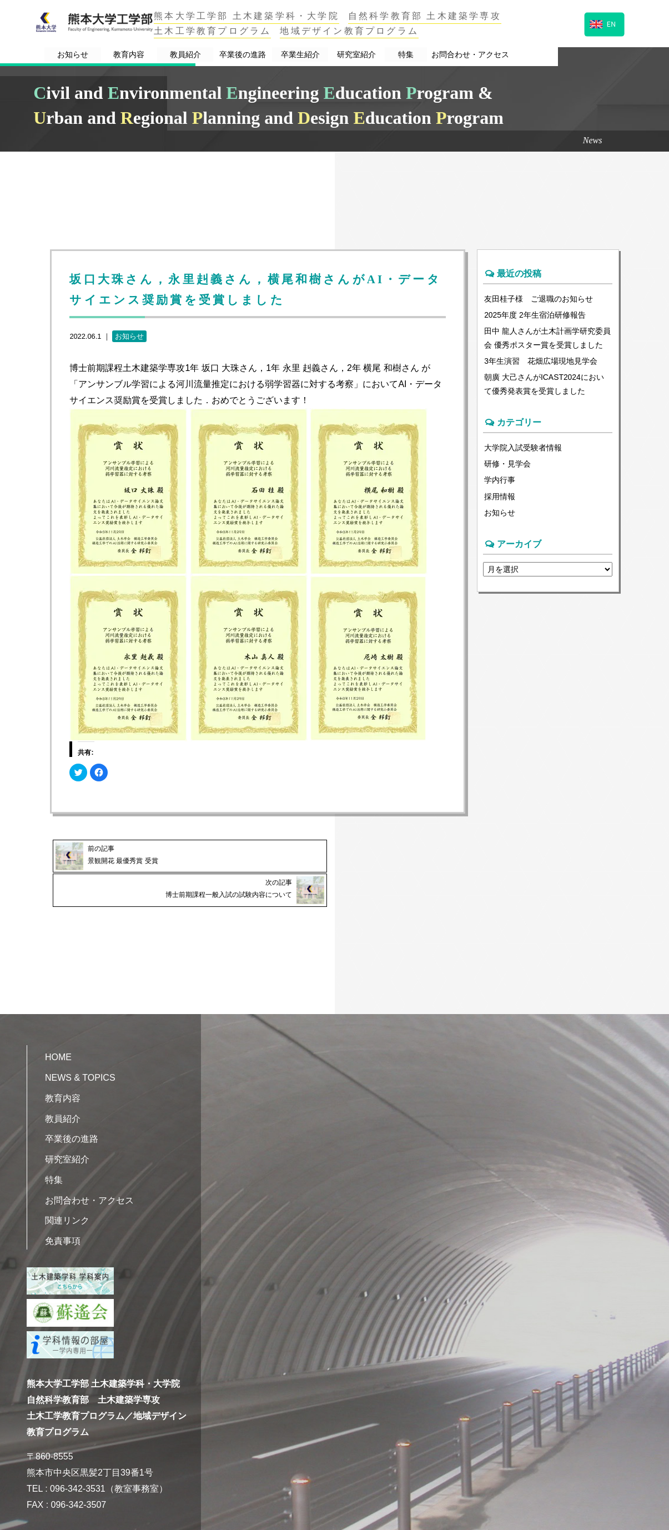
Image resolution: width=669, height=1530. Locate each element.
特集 (486, 54)
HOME (58, 1021)
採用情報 (499, 501)
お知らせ (87, 54)
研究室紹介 (427, 54)
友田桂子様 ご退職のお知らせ (538, 298)
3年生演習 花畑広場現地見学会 (540, 363)
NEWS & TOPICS (80, 1042)
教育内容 (155, 54)
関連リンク (67, 1185)
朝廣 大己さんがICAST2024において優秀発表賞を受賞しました (544, 386)
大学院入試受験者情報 (523, 451)
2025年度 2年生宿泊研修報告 (535, 315)
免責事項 (63, 1205)
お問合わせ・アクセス (563, 54)
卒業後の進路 (291, 54)
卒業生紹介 (360, 54)
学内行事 (499, 484)
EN (603, 23)
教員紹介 (222, 54)
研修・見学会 (507, 467)
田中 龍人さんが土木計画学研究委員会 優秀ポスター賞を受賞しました (547, 339)
